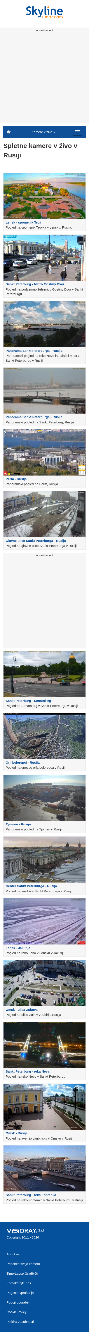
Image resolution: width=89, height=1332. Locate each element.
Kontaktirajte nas (19, 1283)
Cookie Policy (16, 1312)
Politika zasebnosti (20, 1321)
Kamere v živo (43, 132)
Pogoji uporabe (18, 1302)
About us (13, 1254)
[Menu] (77, 132)
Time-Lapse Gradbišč (22, 1273)
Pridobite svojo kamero (23, 1264)
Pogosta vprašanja (20, 1293)
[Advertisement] (44, 78)
